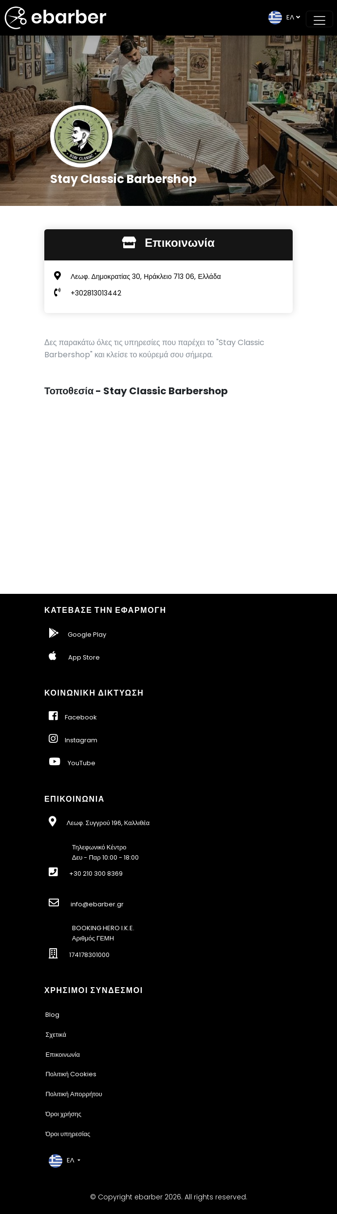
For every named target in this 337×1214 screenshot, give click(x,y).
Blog (52, 1014)
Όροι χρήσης (63, 1114)
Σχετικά (55, 1034)
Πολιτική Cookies (70, 1074)
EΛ (281, 17)
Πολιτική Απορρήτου (73, 1094)
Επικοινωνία (62, 1054)
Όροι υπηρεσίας (67, 1134)
